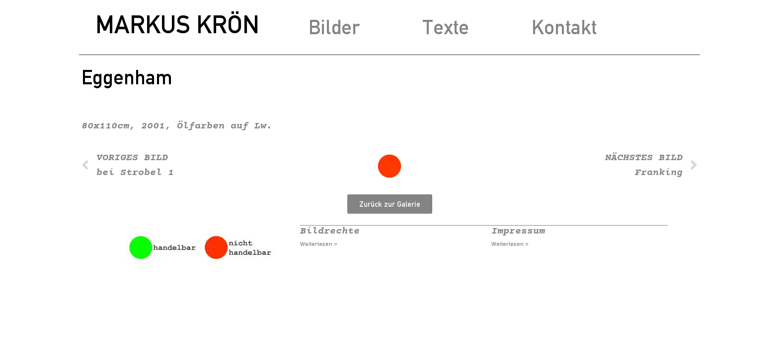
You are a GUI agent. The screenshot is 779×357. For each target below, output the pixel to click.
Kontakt (564, 27)
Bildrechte (330, 231)
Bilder (334, 27)
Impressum (518, 231)
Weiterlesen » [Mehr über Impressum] (510, 243)
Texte (445, 27)
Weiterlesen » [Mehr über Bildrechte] (318, 243)
